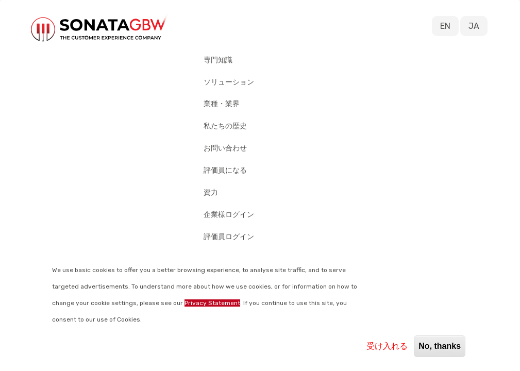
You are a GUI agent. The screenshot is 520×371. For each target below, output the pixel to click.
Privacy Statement (212, 303)
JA (473, 26)
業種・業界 (222, 103)
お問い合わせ (225, 148)
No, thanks (439, 346)
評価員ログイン (229, 236)
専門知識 (218, 59)
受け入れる (387, 346)
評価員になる (225, 170)
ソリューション (229, 82)
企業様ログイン (229, 214)
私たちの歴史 (225, 125)
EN (445, 26)
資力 (211, 192)
